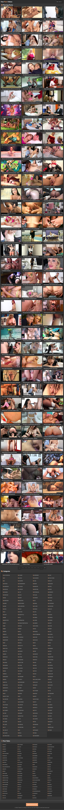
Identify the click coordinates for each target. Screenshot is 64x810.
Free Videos (8, 2)
